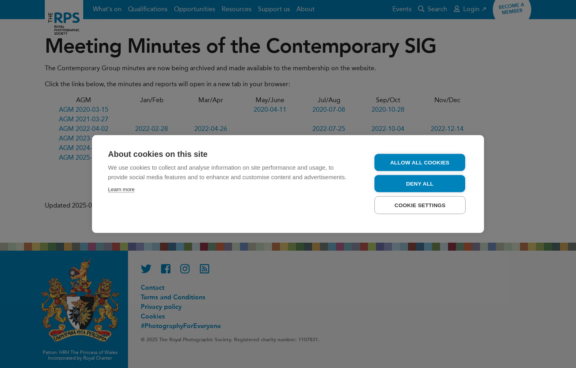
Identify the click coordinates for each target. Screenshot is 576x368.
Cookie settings (420, 205)
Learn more (121, 189)
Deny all (419, 184)
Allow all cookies (419, 163)
